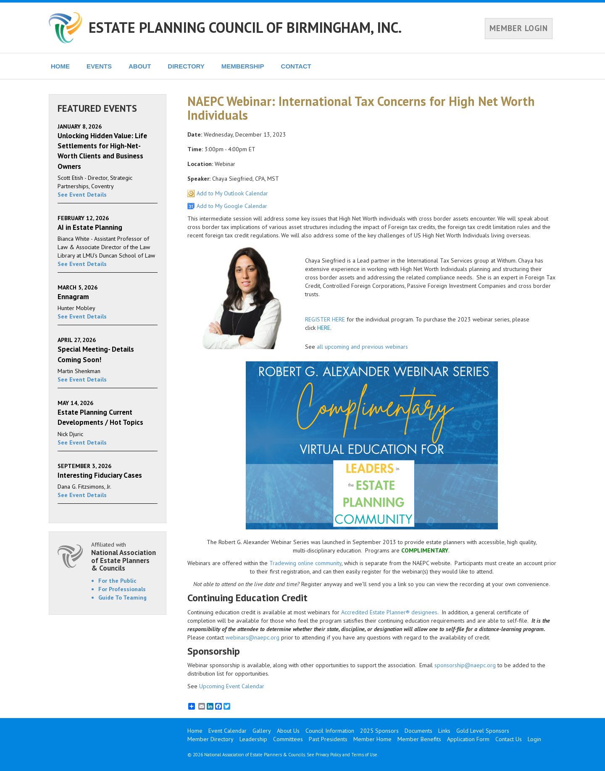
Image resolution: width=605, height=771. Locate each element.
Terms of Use (364, 755)
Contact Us (508, 739)
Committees (288, 739)
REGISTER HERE (325, 319)
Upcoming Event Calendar (231, 686)
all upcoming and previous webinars (362, 346)
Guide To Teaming (122, 597)
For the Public (117, 580)
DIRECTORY (186, 66)
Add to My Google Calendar (232, 206)
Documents (418, 730)
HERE (323, 328)
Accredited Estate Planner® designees (389, 612)
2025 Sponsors (379, 730)
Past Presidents (328, 739)
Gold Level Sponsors (482, 730)
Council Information (329, 730)
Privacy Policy (328, 755)
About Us (288, 730)
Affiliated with (124, 556)
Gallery (262, 730)
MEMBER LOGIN (518, 28)
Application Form (468, 739)
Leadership (253, 739)
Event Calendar (227, 730)
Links (444, 730)
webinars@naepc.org (252, 637)
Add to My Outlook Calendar (232, 193)
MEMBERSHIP (242, 66)
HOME (60, 66)
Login (534, 739)
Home (195, 730)
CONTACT (296, 66)
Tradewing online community (305, 563)
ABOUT (140, 66)
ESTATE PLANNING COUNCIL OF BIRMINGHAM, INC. (245, 27)
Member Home (372, 739)
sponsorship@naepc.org (465, 665)
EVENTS (99, 66)
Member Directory (210, 739)
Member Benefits (419, 739)
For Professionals (122, 589)
